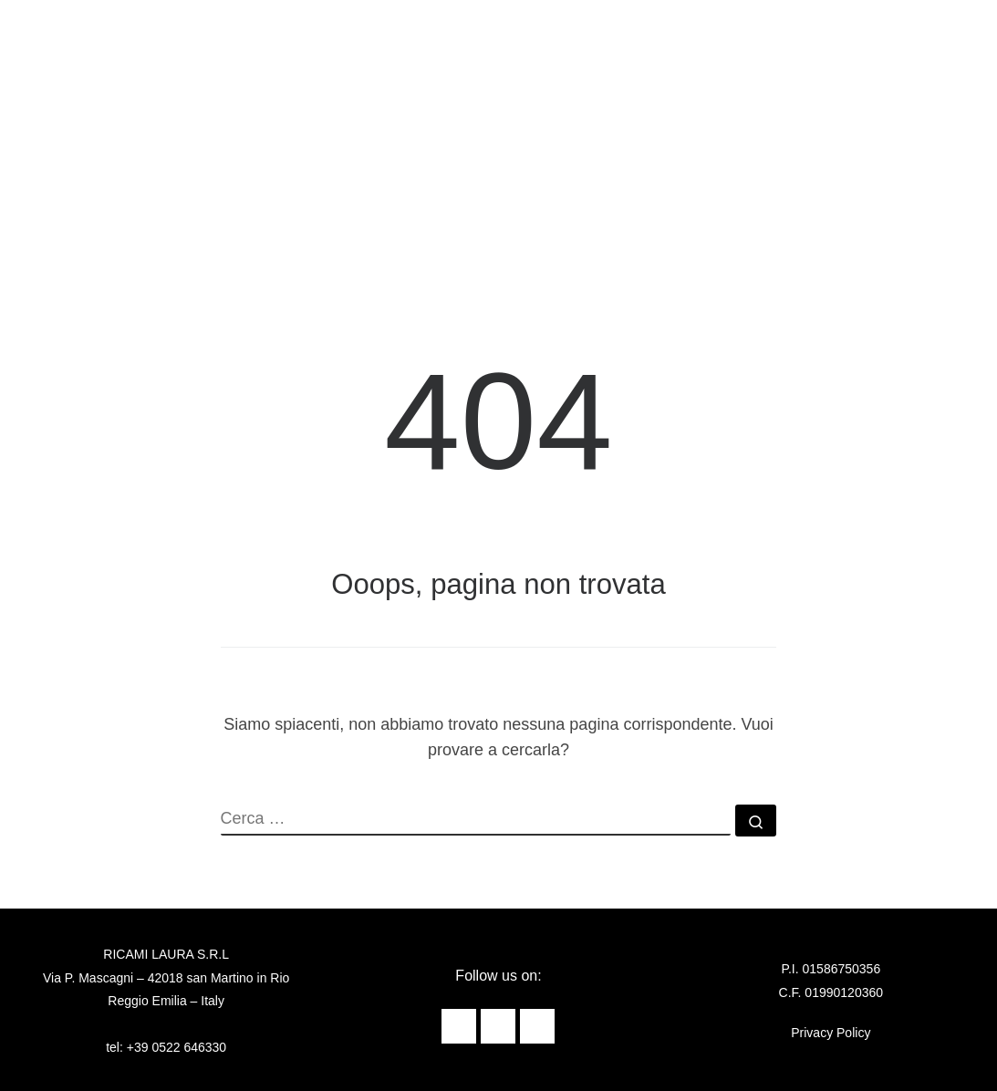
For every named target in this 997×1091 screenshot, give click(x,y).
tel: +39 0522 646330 (166, 1047)
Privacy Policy (830, 1032)
